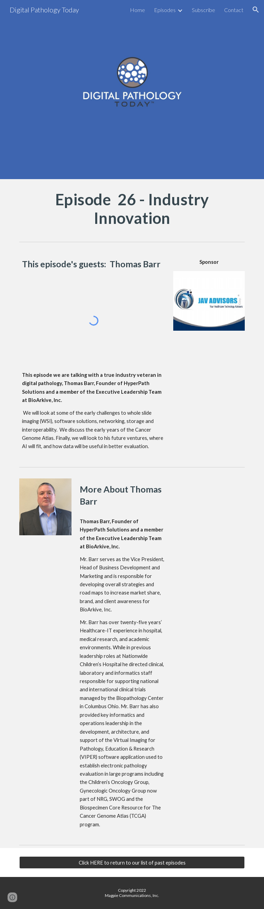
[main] (131, 208)
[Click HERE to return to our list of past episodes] (132, 862)
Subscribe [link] (203, 10)
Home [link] (137, 10)
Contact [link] (233, 10)
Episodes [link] (165, 10)
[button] (256, 9)
